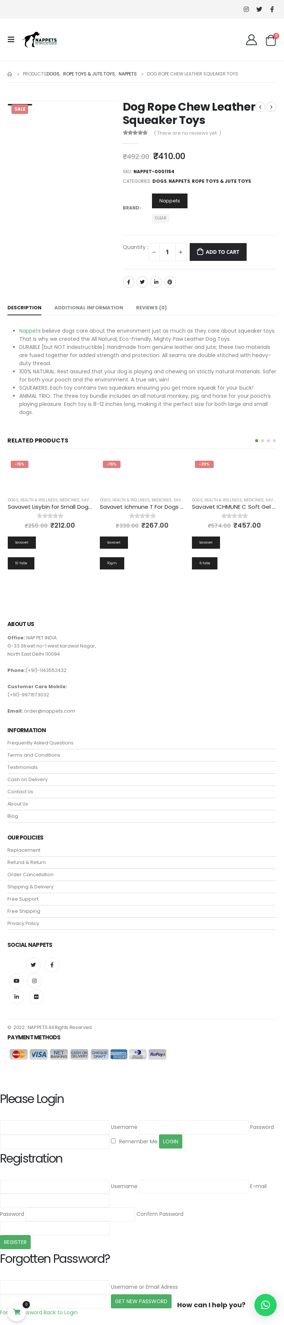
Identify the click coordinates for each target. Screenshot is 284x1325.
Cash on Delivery (27, 780)
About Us (17, 805)
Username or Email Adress (144, 1287)
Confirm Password (159, 1215)
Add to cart (222, 251)
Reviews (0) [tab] (151, 307)
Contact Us (20, 793)
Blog (12, 817)
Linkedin (16, 998)
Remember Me (134, 1142)
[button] (257, 440)
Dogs (159, 181)
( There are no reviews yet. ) (187, 133)
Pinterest (170, 282)
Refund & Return (26, 863)
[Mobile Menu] (13, 39)
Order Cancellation (30, 875)
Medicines (70, 500)
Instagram (34, 982)
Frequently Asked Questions (40, 744)
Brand (131, 208)
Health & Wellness (39, 500)
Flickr (36, 998)
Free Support (22, 900)
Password (262, 1127)
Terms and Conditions (33, 756)
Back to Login (61, 1313)
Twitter (142, 282)
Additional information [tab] (88, 307)
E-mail (258, 1187)
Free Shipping (23, 912)
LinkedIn (156, 282)
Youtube (16, 982)
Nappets (179, 181)
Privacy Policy (23, 924)
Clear (160, 218)
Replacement (23, 851)
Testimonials (22, 768)
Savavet (89, 500)
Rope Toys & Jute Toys (221, 181)
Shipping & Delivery (30, 888)
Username (124, 1127)
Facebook (129, 282)
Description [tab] (24, 307)
